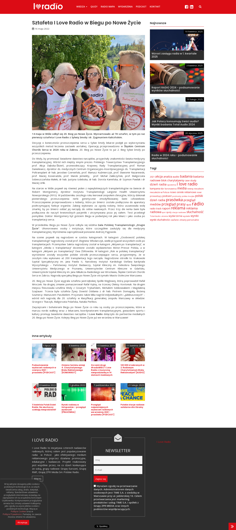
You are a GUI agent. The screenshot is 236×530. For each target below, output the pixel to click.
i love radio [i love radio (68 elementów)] (187, 184)
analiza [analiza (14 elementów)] (167, 176)
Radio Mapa (108, 6)
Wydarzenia (125, 6)
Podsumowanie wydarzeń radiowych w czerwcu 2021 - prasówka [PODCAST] (44, 369)
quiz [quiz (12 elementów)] (188, 204)
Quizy (94, 6)
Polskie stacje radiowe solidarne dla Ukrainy (132, 406)
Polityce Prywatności (12, 514)
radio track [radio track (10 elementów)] (155, 208)
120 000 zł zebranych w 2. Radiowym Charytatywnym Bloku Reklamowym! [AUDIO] (132, 369)
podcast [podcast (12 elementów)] (167, 196)
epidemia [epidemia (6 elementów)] (171, 184)
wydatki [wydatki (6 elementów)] (186, 216)
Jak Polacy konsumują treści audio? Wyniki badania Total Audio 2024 (175, 123)
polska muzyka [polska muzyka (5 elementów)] (188, 196)
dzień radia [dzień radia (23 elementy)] (158, 184)
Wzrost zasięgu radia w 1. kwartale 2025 (174, 55)
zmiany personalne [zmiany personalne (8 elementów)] (189, 219)
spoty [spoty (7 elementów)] (169, 212)
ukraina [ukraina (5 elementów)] (164, 216)
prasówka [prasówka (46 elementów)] (174, 199)
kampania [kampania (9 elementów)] (155, 188)
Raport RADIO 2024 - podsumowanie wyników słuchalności (176, 89)
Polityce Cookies (18, 511)
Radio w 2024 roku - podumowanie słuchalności (174, 156)
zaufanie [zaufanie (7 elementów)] (175, 219)
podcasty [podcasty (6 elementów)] (176, 196)
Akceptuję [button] (22, 522)
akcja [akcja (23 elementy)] (159, 176)
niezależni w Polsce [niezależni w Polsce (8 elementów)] (159, 192)
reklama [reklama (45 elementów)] (178, 208)
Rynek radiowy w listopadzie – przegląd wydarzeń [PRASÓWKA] (74, 408)
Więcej (37, 478)
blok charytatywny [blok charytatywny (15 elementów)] (172, 180)
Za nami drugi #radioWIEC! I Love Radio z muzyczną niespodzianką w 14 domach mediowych (101, 370)
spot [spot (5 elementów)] (164, 212)
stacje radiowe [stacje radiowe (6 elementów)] (179, 212)
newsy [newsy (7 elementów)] (190, 188)
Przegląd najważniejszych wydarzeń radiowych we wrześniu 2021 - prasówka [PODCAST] (102, 409)
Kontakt (155, 6)
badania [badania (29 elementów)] (186, 176)
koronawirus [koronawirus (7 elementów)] (171, 188)
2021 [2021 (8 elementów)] (152, 176)
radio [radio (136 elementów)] (198, 203)
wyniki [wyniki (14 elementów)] (195, 216)
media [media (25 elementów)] (182, 188)
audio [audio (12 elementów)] (176, 176)
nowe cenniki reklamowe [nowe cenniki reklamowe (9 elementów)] (183, 192)
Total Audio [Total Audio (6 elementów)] (155, 216)
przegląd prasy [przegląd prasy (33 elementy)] (173, 204)
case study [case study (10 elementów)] (190, 180)
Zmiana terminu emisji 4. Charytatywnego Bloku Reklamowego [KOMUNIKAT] (73, 369)
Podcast (141, 6)
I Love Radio (164, 441)
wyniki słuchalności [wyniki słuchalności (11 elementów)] (160, 219)
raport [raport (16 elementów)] (166, 208)
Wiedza (81, 6)
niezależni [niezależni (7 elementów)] (199, 188)
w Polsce (46, 454)
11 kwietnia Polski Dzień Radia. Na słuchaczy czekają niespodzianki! (44, 407)
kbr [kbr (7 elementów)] (162, 188)
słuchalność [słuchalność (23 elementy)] (195, 212)
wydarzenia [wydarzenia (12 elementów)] (175, 215)
